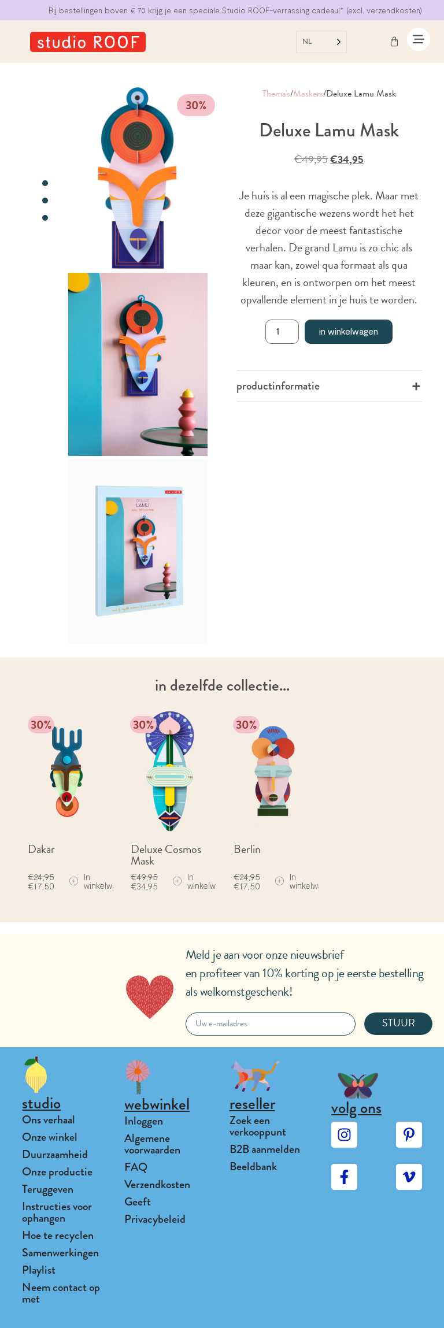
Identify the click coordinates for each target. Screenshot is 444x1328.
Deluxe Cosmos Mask (166, 854)
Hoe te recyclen (58, 1235)
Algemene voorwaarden (152, 1144)
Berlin (247, 849)
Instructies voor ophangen (57, 1212)
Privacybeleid (155, 1219)
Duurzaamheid (55, 1154)
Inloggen (143, 1120)
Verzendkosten (157, 1184)
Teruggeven (47, 1189)
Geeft (137, 1201)
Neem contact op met (61, 1293)
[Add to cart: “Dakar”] (100, 881)
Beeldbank (253, 1166)
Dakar (41, 849)
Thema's (276, 94)
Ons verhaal (48, 1119)
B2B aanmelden (265, 1149)
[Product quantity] (282, 332)
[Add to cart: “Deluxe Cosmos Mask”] (204, 881)
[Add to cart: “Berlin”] (306, 881)
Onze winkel (49, 1137)
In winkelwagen (348, 330)
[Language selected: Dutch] (321, 42)
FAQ (135, 1167)
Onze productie (57, 1171)
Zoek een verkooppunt (258, 1126)
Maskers (308, 94)
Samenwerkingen (60, 1252)
